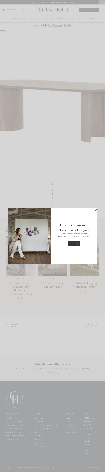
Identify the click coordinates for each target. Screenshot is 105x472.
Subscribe (74, 243)
